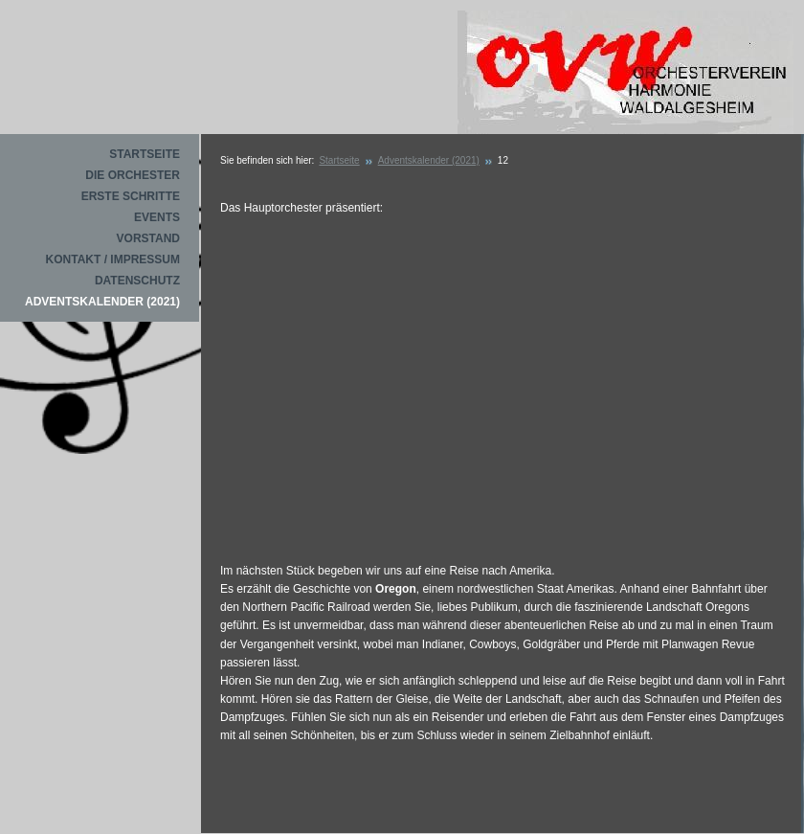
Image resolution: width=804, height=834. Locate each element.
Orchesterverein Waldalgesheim (625, 73)
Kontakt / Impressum (113, 259)
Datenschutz (137, 280)
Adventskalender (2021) (102, 301)
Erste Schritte (130, 196)
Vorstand (148, 238)
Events (157, 217)
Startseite (144, 154)
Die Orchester (132, 175)
